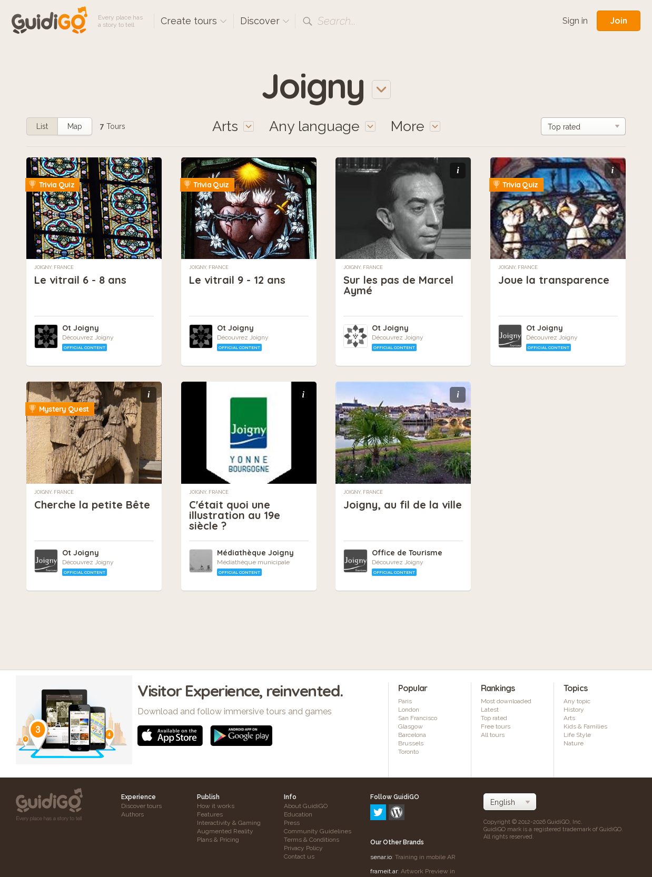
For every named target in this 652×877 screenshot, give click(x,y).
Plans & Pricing (218, 839)
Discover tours (141, 806)
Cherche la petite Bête (92, 504)
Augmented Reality (225, 831)
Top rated (494, 718)
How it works (215, 806)
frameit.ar (384, 826)
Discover (265, 20)
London (408, 709)
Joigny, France (54, 267)
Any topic (577, 701)
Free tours (495, 726)
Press (292, 822)
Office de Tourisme (407, 552)
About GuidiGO (306, 806)
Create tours (194, 20)
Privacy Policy (303, 848)
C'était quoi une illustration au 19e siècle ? (234, 515)
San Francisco (417, 718)
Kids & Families (585, 726)
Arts (569, 718)
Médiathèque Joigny (255, 552)
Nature (574, 743)
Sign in (575, 21)
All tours (493, 735)
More (415, 126)
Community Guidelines (317, 831)
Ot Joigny (80, 328)
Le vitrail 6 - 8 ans (80, 279)
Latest (490, 709)
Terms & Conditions (311, 839)
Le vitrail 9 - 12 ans (237, 279)
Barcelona (412, 735)
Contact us (299, 856)
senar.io (381, 811)
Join (618, 20)
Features (210, 814)
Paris (405, 701)
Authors (132, 814)
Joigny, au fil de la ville (402, 504)
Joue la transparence (553, 279)
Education (298, 814)
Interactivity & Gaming (229, 822)
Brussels (410, 743)
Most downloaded (506, 701)
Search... (336, 21)
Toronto (408, 751)
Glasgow (410, 726)
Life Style (577, 735)
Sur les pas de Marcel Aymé (398, 285)
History (574, 709)
